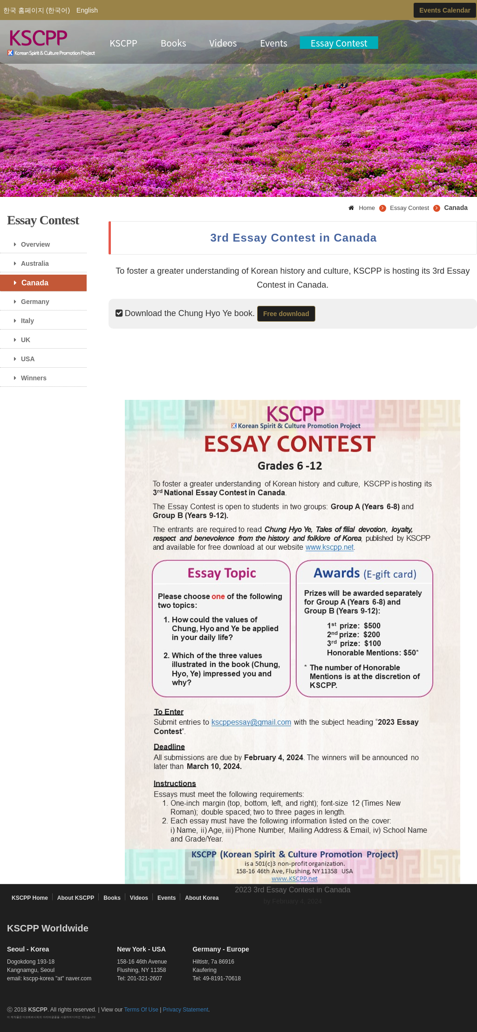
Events (273, 42)
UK (18, 340)
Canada (27, 283)
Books (173, 42)
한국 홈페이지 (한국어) (36, 10)
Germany (28, 301)
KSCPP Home (30, 898)
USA (21, 359)
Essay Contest (339, 42)
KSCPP (123, 42)
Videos (223, 42)
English (87, 10)
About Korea (201, 898)
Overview (28, 244)
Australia (28, 263)
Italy (20, 320)
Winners (27, 378)
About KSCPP (75, 898)
